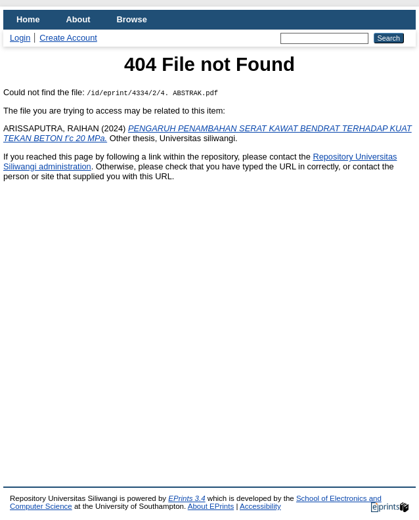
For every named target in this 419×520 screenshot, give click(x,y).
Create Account (68, 38)
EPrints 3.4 (186, 498)
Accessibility (260, 506)
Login (20, 38)
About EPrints (211, 506)
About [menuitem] (78, 19)
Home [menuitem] (28, 19)
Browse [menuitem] (132, 19)
